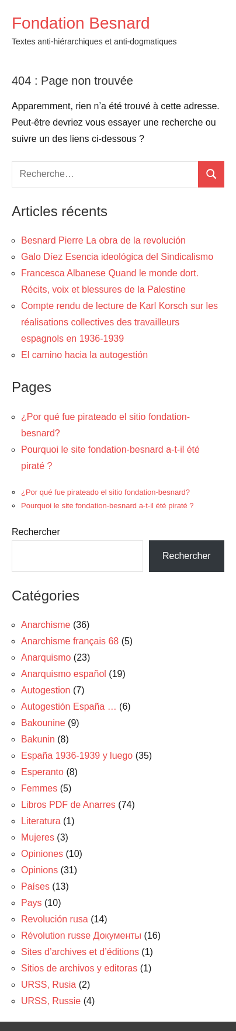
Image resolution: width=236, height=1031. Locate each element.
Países (35, 886)
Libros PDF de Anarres (68, 805)
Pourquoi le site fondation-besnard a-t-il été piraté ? (107, 505)
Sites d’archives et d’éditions (80, 952)
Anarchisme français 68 (70, 641)
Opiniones (42, 854)
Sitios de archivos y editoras (79, 968)
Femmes (39, 788)
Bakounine (43, 723)
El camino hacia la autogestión (84, 355)
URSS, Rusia (48, 985)
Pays (31, 903)
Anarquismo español (63, 674)
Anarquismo (46, 657)
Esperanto (42, 772)
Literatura (41, 821)
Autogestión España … (69, 706)
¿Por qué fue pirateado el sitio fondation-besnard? (105, 492)
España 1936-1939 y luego (77, 756)
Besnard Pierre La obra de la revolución (103, 240)
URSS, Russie (51, 1001)
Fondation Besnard (81, 23)
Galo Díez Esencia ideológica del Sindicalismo (117, 257)
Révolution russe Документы (81, 935)
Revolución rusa (54, 919)
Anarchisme (45, 625)
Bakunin (38, 739)
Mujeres (37, 837)
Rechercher (36, 532)
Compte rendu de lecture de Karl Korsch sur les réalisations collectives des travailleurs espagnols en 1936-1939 (119, 322)
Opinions (39, 870)
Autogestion (46, 690)
